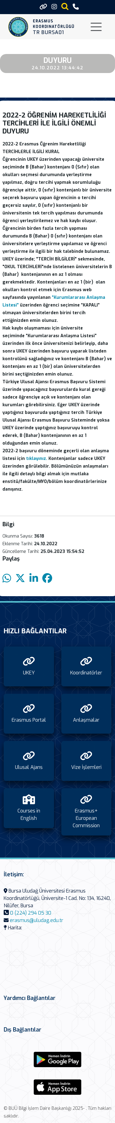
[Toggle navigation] (96, 27)
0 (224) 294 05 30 (30, 913)
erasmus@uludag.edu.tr (36, 920)
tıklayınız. (36, 458)
